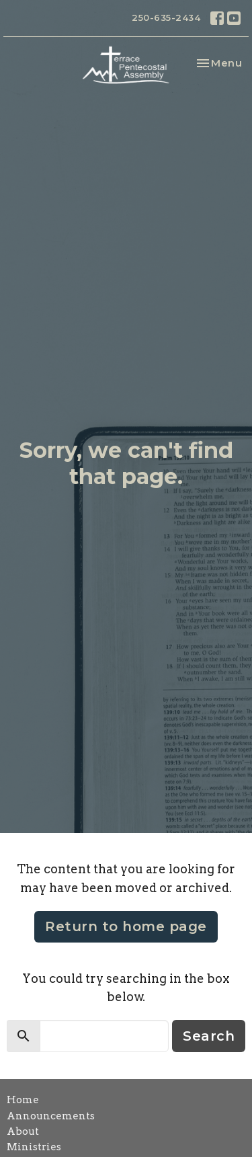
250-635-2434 (166, 17)
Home (23, 1100)
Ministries (34, 1147)
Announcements (51, 1116)
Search (209, 1036)
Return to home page (126, 926)
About (23, 1131)
